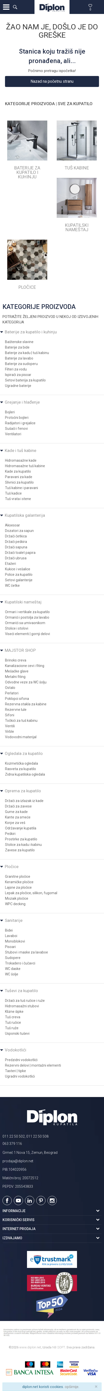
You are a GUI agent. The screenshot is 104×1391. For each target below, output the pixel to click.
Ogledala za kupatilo (24, 753)
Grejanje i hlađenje (22, 402)
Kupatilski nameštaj (23, 601)
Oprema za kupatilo (23, 790)
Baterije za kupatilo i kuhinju (31, 331)
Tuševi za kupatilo (21, 990)
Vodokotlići (15, 1049)
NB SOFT (58, 1347)
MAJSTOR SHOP (20, 650)
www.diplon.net (30, 1347)
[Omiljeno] (90, 7)
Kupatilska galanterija (25, 515)
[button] (15, 7)
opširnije (71, 1387)
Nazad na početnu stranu (52, 81)
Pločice (11, 866)
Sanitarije (13, 920)
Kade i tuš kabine (20, 450)
